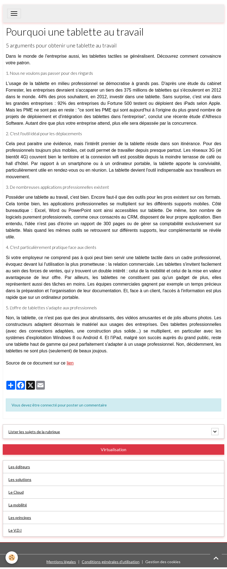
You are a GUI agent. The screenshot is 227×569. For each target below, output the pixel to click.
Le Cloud (16, 492)
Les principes (20, 517)
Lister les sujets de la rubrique (34, 431)
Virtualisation (113, 449)
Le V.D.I (15, 530)
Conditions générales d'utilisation (111, 561)
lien (70, 363)
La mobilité (18, 504)
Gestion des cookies (162, 561)
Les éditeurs (19, 466)
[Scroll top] (216, 558)
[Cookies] (12, 557)
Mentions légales (61, 561)
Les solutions (20, 479)
